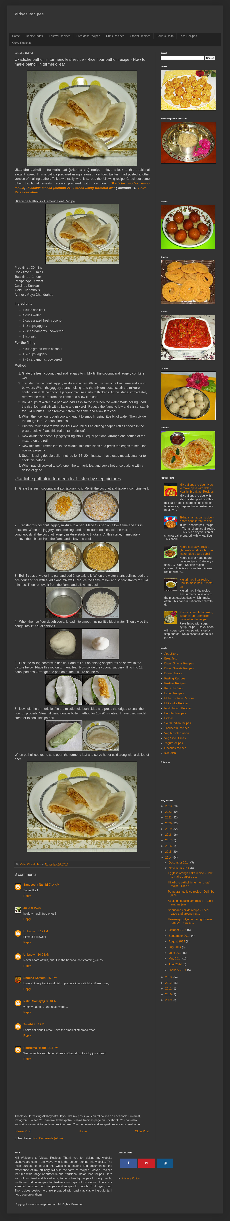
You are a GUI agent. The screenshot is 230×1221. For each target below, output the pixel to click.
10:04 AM (43, 954)
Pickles (169, 718)
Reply (27, 895)
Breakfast (170, 658)
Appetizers (171, 653)
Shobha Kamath (34, 977)
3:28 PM (51, 1001)
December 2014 (179, 862)
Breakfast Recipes (88, 36)
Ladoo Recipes (174, 693)
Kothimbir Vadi (173, 688)
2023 (168, 806)
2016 (168, 846)
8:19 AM (43, 931)
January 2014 (178, 970)
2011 (168, 988)
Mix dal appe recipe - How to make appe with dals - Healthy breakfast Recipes (196, 488)
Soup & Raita (165, 36)
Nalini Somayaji (34, 1001)
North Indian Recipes (177, 708)
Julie (26, 908)
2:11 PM (53, 1047)
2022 (168, 811)
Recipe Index (34, 36)
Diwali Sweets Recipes (179, 668)
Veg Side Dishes (175, 738)
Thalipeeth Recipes (176, 728)
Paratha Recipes (175, 713)
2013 (168, 977)
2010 (168, 994)
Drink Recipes (115, 36)
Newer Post (23, 1131)
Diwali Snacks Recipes (179, 663)
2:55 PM (52, 977)
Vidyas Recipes (29, 13)
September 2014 (180, 935)
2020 (168, 823)
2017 (168, 840)
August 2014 (177, 941)
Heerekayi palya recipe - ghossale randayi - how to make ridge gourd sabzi (196, 550)
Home (16, 36)
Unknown (30, 931)
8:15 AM (36, 908)
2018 (168, 834)
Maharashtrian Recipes (179, 698)
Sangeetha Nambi (35, 884)
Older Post (142, 1131)
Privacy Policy (131, 1178)
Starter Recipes (140, 36)
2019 (168, 829)
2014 (168, 857)
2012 (168, 982)
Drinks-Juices (173, 673)
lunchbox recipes (175, 748)
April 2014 (176, 964)
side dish (170, 753)
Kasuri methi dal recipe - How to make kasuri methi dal (196, 583)
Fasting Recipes (174, 678)
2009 (168, 1000)
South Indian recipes (177, 723)
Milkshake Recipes (176, 703)
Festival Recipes (59, 36)
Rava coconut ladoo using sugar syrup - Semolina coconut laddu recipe (196, 616)
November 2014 (179, 868)
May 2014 (175, 958)
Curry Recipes (21, 42)
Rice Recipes (188, 36)
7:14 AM (54, 884)
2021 (168, 817)
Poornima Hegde (35, 1047)
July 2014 (175, 947)
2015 (168, 851)
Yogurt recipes (173, 743)
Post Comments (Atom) (47, 1138)
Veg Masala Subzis (176, 733)
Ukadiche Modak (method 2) (48, 188)
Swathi (28, 1024)
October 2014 (178, 929)
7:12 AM (39, 1024)
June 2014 (176, 952)
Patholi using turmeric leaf (94, 188)
